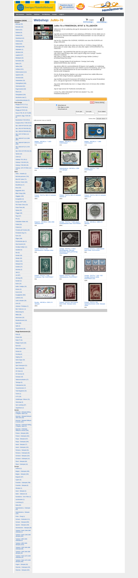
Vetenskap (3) (19, 402)
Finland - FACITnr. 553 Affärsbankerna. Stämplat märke (44, 249)
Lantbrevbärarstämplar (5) (23, 100)
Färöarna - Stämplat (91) (22, 450)
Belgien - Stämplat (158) (22, 474)
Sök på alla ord (62, 105)
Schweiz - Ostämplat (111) (23, 519)
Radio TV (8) (19, 340)
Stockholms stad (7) (21, 97)
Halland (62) (19, 44)
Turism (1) (18, 393)
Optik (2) (18, 326)
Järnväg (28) (19, 278)
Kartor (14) (18, 283)
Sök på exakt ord (62, 109)
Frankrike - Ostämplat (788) (23, 482)
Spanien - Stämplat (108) (22, 525)
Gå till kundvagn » (88, 22)
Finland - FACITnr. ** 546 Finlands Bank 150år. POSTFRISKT (94, 249)
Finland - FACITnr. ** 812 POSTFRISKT (91, 169)
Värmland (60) (19, 77)
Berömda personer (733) (22, 176)
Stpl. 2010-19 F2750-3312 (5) (23, 151)
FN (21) (18, 218)
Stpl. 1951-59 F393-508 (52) (23, 128)
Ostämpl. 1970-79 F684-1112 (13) (23, 168)
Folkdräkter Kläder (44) (22, 221)
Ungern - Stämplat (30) (22, 564)
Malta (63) (18, 505)
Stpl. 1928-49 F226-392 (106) (23, 125)
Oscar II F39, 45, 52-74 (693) (23, 113)
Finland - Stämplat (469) (22, 433)
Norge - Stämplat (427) (22, 439)
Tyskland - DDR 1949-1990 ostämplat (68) (23, 548)
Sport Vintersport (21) (21, 365)
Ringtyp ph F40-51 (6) (21, 110)
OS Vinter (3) (19, 371)
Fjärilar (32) (19, 210)
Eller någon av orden (63, 107)
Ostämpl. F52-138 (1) (21, 159)
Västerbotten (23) (20, 80)
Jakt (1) (18, 272)
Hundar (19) (19, 255)
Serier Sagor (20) (20, 360)
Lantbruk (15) (19, 297)
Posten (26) (19, 337)
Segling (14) (19, 357)
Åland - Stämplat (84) (21, 461)
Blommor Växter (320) (21, 182)
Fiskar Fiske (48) (20, 207)
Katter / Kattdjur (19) (21, 286)
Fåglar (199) (19, 238)
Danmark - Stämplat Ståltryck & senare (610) (23, 421)
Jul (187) (18, 275)
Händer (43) (19, 258)
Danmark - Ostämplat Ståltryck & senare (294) (22, 429)
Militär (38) (18, 314)
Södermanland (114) (21, 72)
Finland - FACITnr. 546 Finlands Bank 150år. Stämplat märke (69, 303)
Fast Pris (29, 14)
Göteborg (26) (19, 41)
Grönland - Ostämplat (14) (23, 458)
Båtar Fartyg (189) (20, 193)
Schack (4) (18, 351)
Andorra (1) (19, 468)
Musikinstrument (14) (21, 320)
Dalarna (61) (19, 29)
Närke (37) (18, 63)
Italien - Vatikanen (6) (21, 494)
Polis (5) (18, 334)
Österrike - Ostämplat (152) (23, 567)
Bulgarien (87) (19, 477)
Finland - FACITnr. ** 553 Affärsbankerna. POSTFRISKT (68, 276)
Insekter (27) (19, 266)
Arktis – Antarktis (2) (21, 173)
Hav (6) (18, 252)
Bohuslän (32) (19, 27)
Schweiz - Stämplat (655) (22, 522)
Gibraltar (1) (19, 488)
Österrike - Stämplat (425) (22, 570)
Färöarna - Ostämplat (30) (23, 453)
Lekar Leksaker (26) (21, 300)
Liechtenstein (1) (20, 499)
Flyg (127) (18, 216)
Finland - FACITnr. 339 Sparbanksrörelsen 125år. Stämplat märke (94, 304)
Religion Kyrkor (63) (21, 343)
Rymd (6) (18, 345)
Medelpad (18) (19, 58)
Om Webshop (46, 14)
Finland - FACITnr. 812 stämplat (44, 168)
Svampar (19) (19, 376)
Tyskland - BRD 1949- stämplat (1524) (21, 544)
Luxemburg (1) (19, 502)
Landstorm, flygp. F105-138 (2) (23, 116)
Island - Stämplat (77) (21, 444)
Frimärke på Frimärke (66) (23, 230)
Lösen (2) (18, 156)
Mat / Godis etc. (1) (21, 309)
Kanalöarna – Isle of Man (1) (23, 496)
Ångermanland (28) (21, 89)
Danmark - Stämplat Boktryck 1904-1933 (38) (23, 417)
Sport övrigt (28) (20, 368)
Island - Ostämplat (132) (22, 447)
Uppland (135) (19, 75)
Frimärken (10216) (21, 20)
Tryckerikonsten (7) (21, 388)
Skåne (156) (19, 66)
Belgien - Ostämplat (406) (22, 471)
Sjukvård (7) (19, 362)
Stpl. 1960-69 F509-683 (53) (23, 131)
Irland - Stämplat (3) (21, 491)
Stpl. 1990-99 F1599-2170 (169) (23, 143)
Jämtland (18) (19, 52)
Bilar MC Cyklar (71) (21, 179)
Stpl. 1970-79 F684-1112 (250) (22, 134)
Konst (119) (19, 292)
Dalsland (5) (19, 32)
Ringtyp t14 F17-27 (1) (22, 104)
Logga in (61, 14)
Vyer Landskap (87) (21, 405)
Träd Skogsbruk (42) (21, 391)
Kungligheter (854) (21, 295)
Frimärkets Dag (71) (21, 233)
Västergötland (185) (21, 83)
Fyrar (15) (18, 235)
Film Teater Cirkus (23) (22, 204)
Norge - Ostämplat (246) (22, 441)
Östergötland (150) (21, 94)
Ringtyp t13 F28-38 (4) (22, 107)
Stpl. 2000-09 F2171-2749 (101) (23, 147)
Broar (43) (18, 187)
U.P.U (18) (18, 396)
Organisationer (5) (20, 329)
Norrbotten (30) (20, 60)
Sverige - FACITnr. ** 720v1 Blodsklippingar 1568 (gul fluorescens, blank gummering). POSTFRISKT (69, 251)
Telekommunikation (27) (22, 379)
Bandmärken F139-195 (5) (23, 120)
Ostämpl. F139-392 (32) (22, 162)
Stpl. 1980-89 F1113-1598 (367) (23, 139)
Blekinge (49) (19, 24)
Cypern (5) (18, 479)
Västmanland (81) (20, 86)
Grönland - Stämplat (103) (23, 455)
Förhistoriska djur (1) (21, 241)
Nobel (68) (18, 323)
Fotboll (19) (19, 224)
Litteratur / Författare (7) (22, 306)
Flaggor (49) (19, 213)
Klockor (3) (18, 289)
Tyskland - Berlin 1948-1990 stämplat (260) (23, 535)
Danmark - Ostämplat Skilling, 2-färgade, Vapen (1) (24, 425)
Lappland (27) (19, 55)
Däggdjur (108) (20, 196)
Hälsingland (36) (20, 46)
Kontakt (54, 14)
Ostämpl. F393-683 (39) (22, 165)
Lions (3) (18, 303)
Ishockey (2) (19, 269)
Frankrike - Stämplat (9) (22, 485)
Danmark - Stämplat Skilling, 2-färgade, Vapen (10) (23, 412)
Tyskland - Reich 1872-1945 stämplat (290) (23, 560)
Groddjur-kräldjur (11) (21, 247)
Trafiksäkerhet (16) (21, 385)
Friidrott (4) (19, 227)
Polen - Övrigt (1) (20, 516)
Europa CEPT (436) (21, 202)
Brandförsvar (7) (20, 185)
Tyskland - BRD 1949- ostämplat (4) (21, 539)
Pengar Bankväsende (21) (23, 331)
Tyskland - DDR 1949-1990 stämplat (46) (23, 552)
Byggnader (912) (20, 190)
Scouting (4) (19, 354)
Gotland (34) (19, 35)
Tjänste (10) (19, 154)
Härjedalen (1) (19, 49)
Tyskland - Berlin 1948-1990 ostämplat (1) (23, 531)
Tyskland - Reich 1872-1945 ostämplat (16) (23, 556)
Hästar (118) (19, 261)
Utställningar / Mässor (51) (23, 399)
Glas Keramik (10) (20, 244)
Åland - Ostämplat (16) (22, 464)
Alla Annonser (20, 14)
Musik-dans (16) (20, 317)
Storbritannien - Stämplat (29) (23, 527)
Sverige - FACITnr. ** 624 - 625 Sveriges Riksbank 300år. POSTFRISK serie (93, 277)
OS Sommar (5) (20, 374)
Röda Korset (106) (20, 348)
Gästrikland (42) (20, 38)
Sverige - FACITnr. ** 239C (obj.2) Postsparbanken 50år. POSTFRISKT (70, 222)
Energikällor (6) (20, 199)
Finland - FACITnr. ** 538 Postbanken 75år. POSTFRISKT (44, 276)
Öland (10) (18, 92)
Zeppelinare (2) (20, 408)
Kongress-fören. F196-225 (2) (23, 123)
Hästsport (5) (19, 264)
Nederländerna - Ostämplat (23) (23, 508)
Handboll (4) (19, 250)
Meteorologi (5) (20, 312)
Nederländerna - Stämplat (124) (22, 512)
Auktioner (37, 14)
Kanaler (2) (19, 281)
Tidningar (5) (19, 382)
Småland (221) (20, 69)
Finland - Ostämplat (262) (22, 436)
